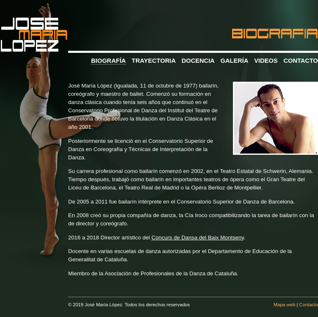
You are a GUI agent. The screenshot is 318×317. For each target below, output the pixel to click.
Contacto (308, 304)
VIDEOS (266, 60)
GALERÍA (235, 60)
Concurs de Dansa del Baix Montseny (198, 237)
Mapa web (284, 304)
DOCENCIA (198, 60)
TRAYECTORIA (154, 60)
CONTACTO (300, 60)
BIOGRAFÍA (108, 60)
